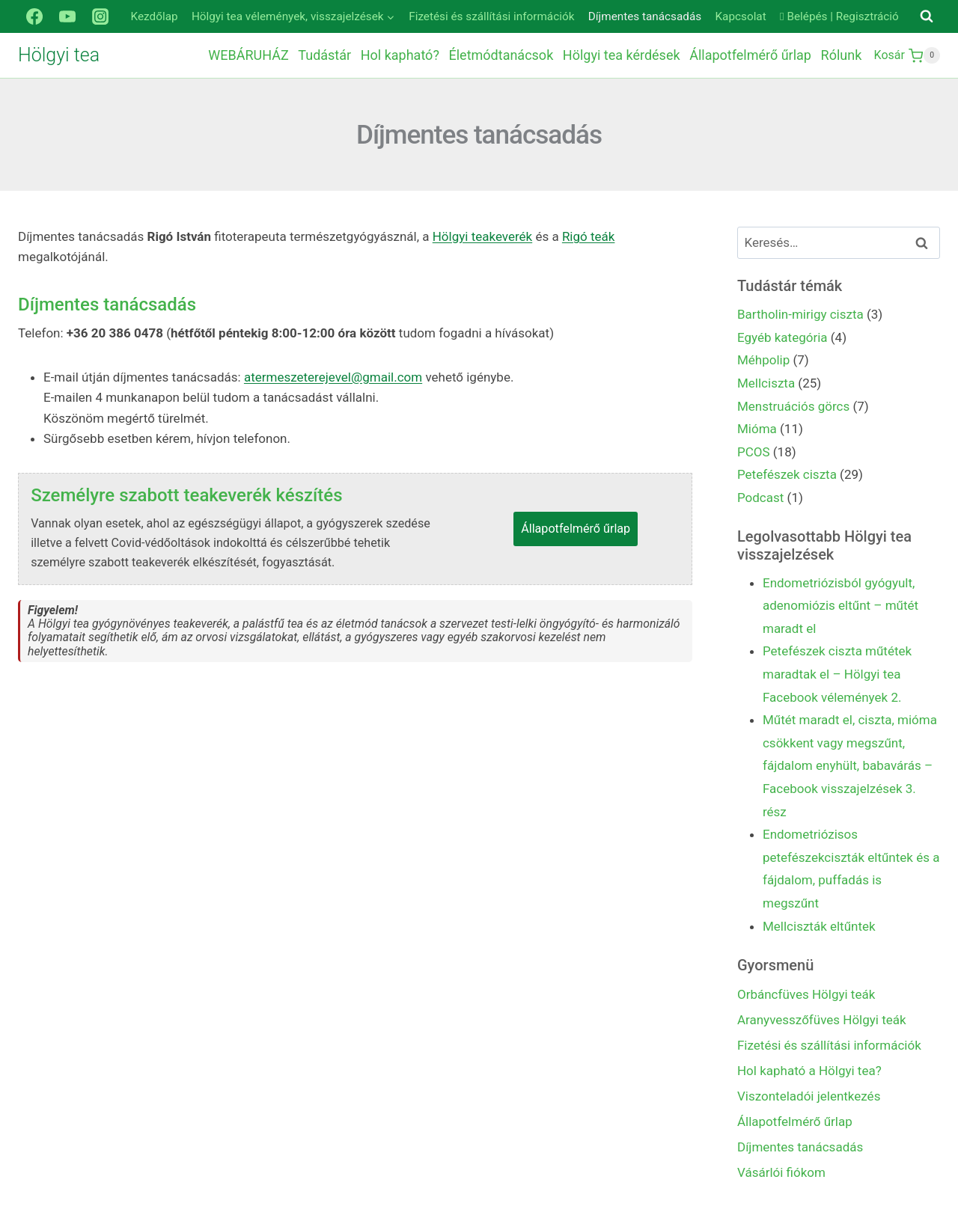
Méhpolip (763, 359)
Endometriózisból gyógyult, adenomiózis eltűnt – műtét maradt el (840, 605)
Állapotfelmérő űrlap (750, 55)
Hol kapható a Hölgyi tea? (809, 1070)
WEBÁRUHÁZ (248, 55)
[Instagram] (100, 16)
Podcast (760, 497)
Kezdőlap (154, 16)
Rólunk (841, 55)
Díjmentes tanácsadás (644, 16)
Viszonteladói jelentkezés (808, 1096)
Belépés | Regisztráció (839, 16)
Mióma (757, 428)
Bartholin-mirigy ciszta (800, 314)
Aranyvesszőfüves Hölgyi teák (821, 1019)
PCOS (753, 451)
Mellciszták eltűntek (819, 926)
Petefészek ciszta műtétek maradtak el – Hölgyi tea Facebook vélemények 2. (837, 673)
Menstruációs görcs (793, 406)
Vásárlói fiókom (781, 1172)
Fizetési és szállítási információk (491, 16)
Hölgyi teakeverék (482, 236)
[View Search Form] (926, 16)
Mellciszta (766, 383)
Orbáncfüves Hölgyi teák (806, 994)
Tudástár (324, 55)
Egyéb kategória (782, 337)
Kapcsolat (741, 16)
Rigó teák (588, 236)
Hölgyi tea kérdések (621, 55)
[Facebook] (34, 16)
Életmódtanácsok (501, 55)
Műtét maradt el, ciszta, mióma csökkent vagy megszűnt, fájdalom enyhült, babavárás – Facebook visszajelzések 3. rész (850, 765)
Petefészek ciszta (787, 474)
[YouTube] (67, 16)
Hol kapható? (400, 55)
